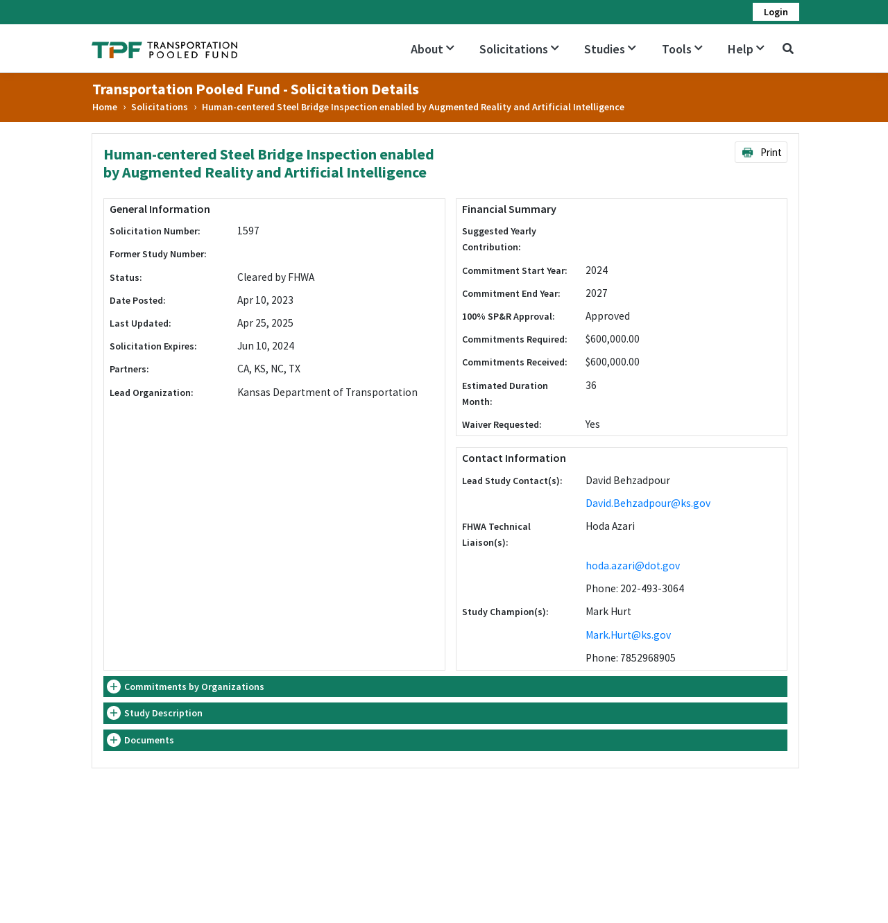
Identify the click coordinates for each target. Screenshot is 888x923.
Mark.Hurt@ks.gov (628, 634)
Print (761, 152)
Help (746, 49)
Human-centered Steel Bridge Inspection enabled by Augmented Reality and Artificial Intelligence (413, 107)
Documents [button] (149, 740)
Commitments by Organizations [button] (194, 686)
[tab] (445, 687)
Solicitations (519, 49)
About (432, 49)
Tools (682, 49)
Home (104, 107)
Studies (610, 49)
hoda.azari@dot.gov (633, 565)
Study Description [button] (163, 713)
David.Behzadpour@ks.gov (648, 503)
